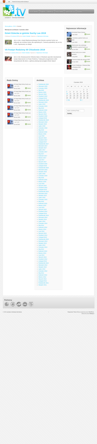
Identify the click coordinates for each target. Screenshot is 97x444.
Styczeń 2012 (43, 279)
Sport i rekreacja (70, 11)
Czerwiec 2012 (43, 271)
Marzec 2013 (42, 253)
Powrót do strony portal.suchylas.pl (20, 1)
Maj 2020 (41, 90)
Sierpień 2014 (43, 219)
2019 (14, 26)
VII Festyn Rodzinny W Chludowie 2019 (25, 49)
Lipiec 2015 (42, 197)
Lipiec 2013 (42, 245)
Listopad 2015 (43, 189)
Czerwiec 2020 (43, 88)
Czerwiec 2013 (43, 247)
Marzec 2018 (42, 134)
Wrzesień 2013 (43, 241)
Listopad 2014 (43, 213)
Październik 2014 (44, 215)
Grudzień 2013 (43, 235)
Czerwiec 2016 (43, 175)
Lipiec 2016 (42, 173)
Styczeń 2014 (43, 233)
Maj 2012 (41, 273)
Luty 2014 (41, 231)
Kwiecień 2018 (43, 132)
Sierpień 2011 (43, 285)
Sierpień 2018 (43, 124)
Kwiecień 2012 (43, 275)
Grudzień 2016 (43, 163)
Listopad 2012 (43, 261)
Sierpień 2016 (43, 171)
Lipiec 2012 (42, 269)
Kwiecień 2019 (43, 110)
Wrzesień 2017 (43, 146)
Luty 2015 (41, 207)
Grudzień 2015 (43, 187)
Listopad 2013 (43, 237)
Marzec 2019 (42, 112)
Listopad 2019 (43, 98)
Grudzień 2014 (43, 211)
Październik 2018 (44, 120)
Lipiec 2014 (42, 221)
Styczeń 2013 (43, 257)
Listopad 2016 (43, 165)
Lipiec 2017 (42, 150)
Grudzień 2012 (43, 259)
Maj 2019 (41, 108)
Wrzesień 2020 (43, 86)
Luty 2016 (41, 183)
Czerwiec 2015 (43, 199)
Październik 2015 (44, 191)
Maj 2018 (41, 130)
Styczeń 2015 (43, 209)
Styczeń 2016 (43, 185)
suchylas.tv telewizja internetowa (14, 312)
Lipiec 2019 (42, 104)
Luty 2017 (41, 160)
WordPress (91, 312)
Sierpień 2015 (43, 195)
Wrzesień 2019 (43, 102)
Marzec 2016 (42, 181)
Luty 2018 (41, 136)
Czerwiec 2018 (43, 128)
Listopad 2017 (43, 142)
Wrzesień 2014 (43, 217)
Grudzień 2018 (43, 116)
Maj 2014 (41, 225)
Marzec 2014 (42, 229)
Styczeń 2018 (43, 138)
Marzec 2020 (42, 92)
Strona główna (34, 11)
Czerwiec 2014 (43, 223)
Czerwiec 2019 (43, 106)
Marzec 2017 (42, 158)
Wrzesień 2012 (43, 265)
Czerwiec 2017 (43, 152)
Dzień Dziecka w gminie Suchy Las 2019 (25, 33)
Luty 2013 (41, 255)
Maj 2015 (41, 201)
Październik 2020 (44, 84)
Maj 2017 (41, 154)
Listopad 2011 (43, 281)
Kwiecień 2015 (43, 203)
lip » (81, 100)
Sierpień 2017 (43, 148)
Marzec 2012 (42, 277)
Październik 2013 (44, 239)
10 (67, 93)
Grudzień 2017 (43, 140)
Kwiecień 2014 (43, 227)
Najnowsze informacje (47, 11)
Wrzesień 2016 (43, 169)
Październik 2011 (44, 283)
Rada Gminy (59, 11)
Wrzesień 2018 (43, 122)
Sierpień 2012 (43, 267)
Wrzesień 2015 (43, 193)
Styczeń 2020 (43, 94)
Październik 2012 (44, 263)
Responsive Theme (72, 312)
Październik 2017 (44, 144)
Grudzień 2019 (43, 96)
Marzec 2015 (42, 205)
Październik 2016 (44, 167)
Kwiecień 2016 (43, 179)
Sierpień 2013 (43, 243)
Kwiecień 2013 (43, 251)
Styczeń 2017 (43, 162)
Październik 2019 (44, 100)
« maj (68, 100)
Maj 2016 (41, 177)
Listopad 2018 (43, 118)
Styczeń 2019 (43, 114)
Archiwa (79, 11)
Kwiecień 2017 (43, 156)
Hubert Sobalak (26, 36)
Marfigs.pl (92, 313)
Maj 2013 (41, 249)
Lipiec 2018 (42, 126)
